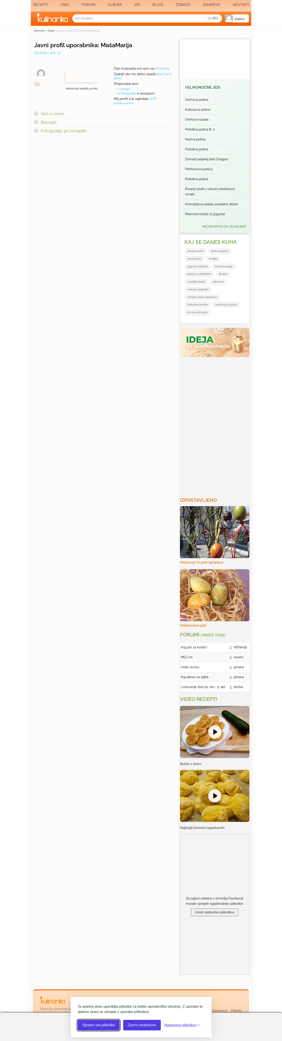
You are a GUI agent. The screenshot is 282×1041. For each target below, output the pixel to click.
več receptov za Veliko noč (224, 226)
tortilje (213, 258)
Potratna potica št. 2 (200, 129)
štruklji (223, 274)
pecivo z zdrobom (199, 274)
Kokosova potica (197, 110)
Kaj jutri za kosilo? (194, 647)
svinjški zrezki (196, 281)
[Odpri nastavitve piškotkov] (182, 1025)
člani (51, 31)
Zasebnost (219, 1010)
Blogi (157, 5)
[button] (237, 18)
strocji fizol (194, 258)
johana (239, 667)
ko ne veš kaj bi (197, 312)
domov (39, 31)
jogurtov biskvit (197, 266)
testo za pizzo (220, 251)
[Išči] (213, 18)
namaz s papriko (198, 289)
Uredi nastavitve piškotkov (215, 912)
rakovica (218, 281)
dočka (238, 687)
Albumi (115, 5)
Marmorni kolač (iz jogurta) (205, 214)
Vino (64, 5)
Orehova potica (196, 100)
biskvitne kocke (197, 304)
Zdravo (183, 5)
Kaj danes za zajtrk (195, 677)
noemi (238, 657)
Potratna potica (196, 149)
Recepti (40, 5)
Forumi (89, 5)
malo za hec (190, 667)
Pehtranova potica (199, 169)
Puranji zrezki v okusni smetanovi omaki (210, 191)
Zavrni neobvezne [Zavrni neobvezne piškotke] (142, 1025)
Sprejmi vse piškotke (98, 1025)
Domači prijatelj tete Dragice (206, 159)
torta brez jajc (224, 266)
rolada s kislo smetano (202, 297)
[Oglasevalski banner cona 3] (215, 425)
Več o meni (52, 113)
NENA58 (240, 647)
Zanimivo (211, 5)
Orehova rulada (196, 119)
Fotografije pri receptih (64, 131)
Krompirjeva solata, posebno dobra (211, 204)
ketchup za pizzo (226, 304)
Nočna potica (195, 139)
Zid (137, 5)
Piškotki (236, 1010)
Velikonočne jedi (202, 87)
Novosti (241, 5)
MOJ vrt (187, 657)
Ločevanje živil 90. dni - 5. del (203, 687)
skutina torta (195, 251)
